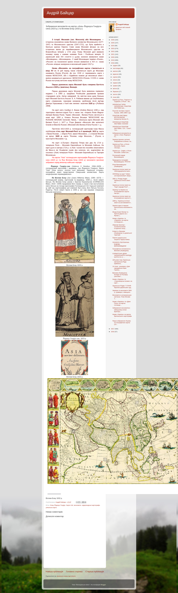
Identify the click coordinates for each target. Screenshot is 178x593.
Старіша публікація (94, 571)
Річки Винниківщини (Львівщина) (119, 165)
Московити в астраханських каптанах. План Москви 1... (121, 296)
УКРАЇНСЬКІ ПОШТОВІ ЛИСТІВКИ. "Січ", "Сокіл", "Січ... (121, 128)
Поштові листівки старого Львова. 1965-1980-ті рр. (121, 111)
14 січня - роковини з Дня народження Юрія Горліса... (121, 268)
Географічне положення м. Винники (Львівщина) (121, 249)
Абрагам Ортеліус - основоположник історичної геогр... (119, 226)
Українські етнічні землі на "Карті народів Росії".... (121, 186)
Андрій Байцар (60, 13)
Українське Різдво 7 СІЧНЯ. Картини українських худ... (122, 286)
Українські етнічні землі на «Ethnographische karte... (121, 170)
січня (115, 97)
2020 (113, 57)
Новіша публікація (54, 571)
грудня (115, 65)
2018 (113, 63)
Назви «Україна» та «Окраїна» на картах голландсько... (120, 220)
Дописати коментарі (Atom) (66, 576)
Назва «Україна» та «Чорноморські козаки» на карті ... (122, 281)
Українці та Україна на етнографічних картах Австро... (120, 191)
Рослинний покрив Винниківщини (118, 156)
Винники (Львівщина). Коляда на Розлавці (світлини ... (120, 274)
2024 (113, 45)
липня (115, 80)
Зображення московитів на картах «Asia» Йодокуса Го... (121, 134)
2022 (113, 51)
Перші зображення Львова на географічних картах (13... (121, 322)
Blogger (103, 585)
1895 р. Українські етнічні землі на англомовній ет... (122, 201)
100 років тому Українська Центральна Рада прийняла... (121, 261)
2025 (113, 43)
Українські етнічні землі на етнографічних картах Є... (122, 197)
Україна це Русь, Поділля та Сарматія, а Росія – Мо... (122, 100)
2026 (113, 40)
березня (116, 91)
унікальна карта (51, 507)
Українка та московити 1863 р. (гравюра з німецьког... (122, 291)
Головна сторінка (74, 571)
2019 (113, 60)
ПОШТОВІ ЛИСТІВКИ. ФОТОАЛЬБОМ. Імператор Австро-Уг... (120, 117)
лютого (115, 94)
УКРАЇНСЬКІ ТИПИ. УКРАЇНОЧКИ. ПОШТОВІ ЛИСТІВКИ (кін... (121, 106)
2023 (113, 48)
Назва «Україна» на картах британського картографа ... (122, 316)
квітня (115, 88)
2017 (113, 329)
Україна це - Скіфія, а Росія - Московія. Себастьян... (122, 151)
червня (115, 83)
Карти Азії (69, 505)
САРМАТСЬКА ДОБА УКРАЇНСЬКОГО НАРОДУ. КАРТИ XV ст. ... (122, 255)
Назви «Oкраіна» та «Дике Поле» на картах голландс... (121, 303)
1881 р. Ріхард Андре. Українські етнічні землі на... (121, 180)
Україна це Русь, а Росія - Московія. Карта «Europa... (121, 146)
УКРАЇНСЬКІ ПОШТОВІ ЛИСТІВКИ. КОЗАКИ (120, 123)
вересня (116, 74)
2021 (113, 54)
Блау (51, 505)
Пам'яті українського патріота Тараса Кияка (120, 238)
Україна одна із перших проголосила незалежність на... (122, 207)
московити (77, 505)
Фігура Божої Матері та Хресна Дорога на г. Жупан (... (120, 213)
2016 (113, 331)
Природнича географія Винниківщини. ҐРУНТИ (121, 161)
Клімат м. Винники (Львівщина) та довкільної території (122, 233)
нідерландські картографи (91, 505)
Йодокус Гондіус (59, 505)
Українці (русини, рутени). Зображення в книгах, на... (122, 140)
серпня (115, 77)
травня (115, 86)
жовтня (115, 71)
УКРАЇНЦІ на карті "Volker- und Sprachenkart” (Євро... (122, 175)
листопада (116, 68)
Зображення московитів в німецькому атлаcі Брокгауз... (121, 309)
